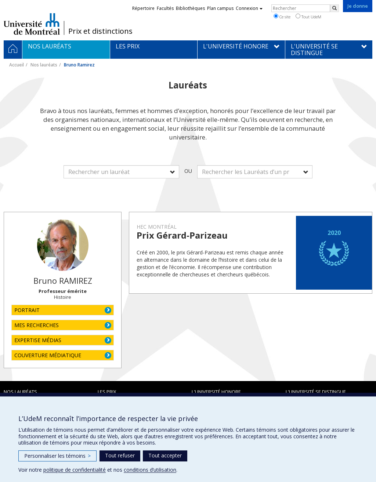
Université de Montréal (32, 24)
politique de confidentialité (74, 469)
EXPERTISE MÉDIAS (37, 340)
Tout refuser (120, 455)
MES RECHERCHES (36, 325)
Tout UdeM (308, 16)
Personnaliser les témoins (57, 455)
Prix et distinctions (100, 31)
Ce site (282, 16)
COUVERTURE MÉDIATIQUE (47, 355)
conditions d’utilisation (150, 469)
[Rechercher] (334, 8)
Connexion (249, 8)
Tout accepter (165, 455)
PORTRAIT (27, 310)
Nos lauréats (43, 65)
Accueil (16, 65)
